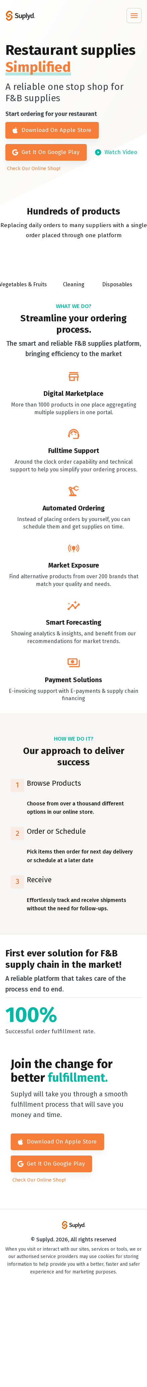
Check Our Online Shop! (29, 168)
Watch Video (112, 152)
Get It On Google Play (41, 152)
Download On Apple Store (47, 130)
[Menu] (134, 15)
